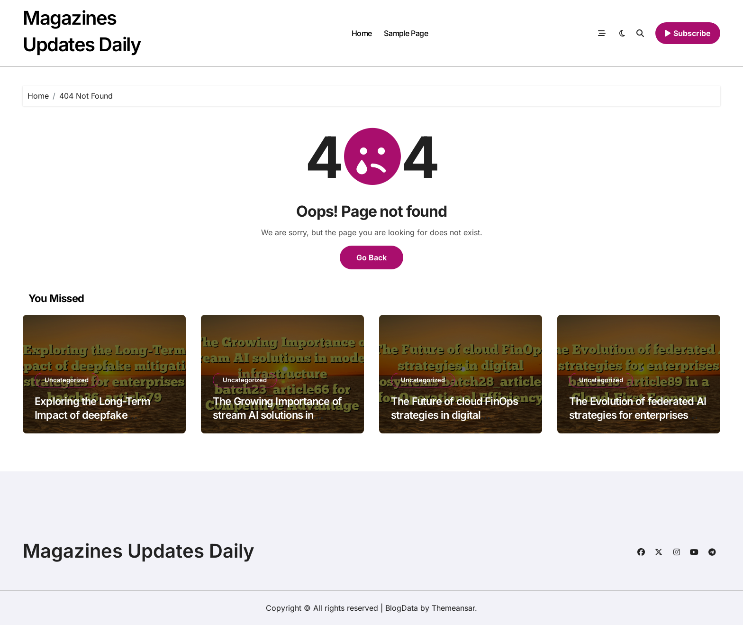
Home (362, 33)
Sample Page (406, 33)
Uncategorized (67, 380)
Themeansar (453, 608)
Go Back (371, 257)
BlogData (401, 608)
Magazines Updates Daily (138, 550)
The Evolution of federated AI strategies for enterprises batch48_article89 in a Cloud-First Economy (637, 421)
